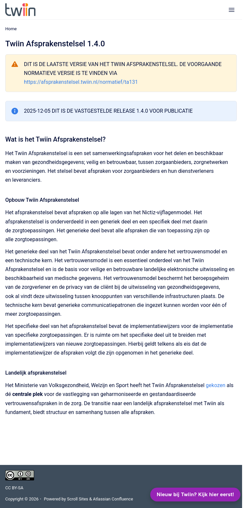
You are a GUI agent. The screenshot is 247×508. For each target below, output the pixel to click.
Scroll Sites (77, 498)
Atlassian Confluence (113, 498)
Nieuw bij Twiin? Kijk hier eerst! (195, 494)
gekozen (215, 385)
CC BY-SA (14, 487)
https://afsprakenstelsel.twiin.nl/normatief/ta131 (81, 82)
